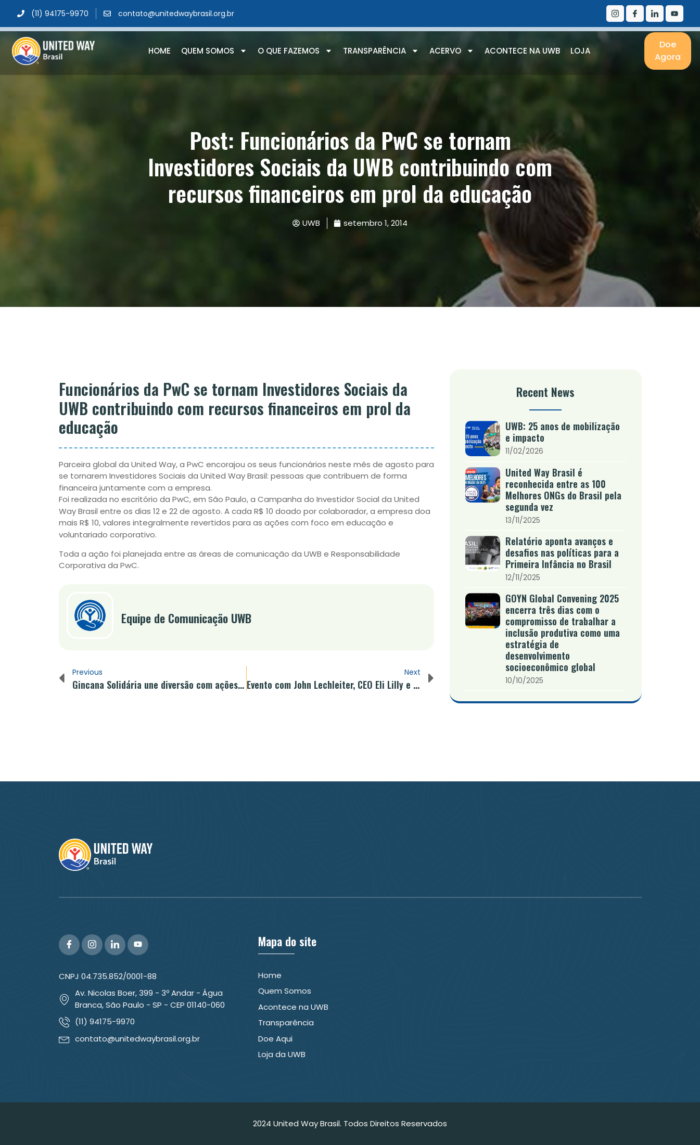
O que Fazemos (295, 51)
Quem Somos (214, 51)
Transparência (381, 51)
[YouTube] (138, 944)
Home (159, 50)
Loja (580, 50)
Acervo (451, 51)
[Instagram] (615, 13)
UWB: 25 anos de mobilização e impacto (562, 431)
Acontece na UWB (522, 50)
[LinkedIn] (655, 13)
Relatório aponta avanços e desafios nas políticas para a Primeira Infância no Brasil (562, 552)
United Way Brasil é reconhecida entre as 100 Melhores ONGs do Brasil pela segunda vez (563, 489)
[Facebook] (635, 13)
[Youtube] (674, 13)
